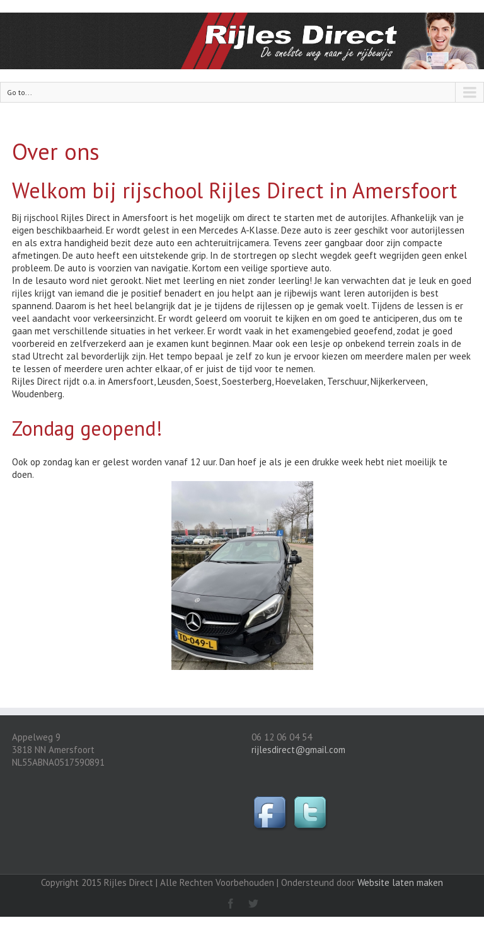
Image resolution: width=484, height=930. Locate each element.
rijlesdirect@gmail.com (298, 750)
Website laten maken (400, 882)
